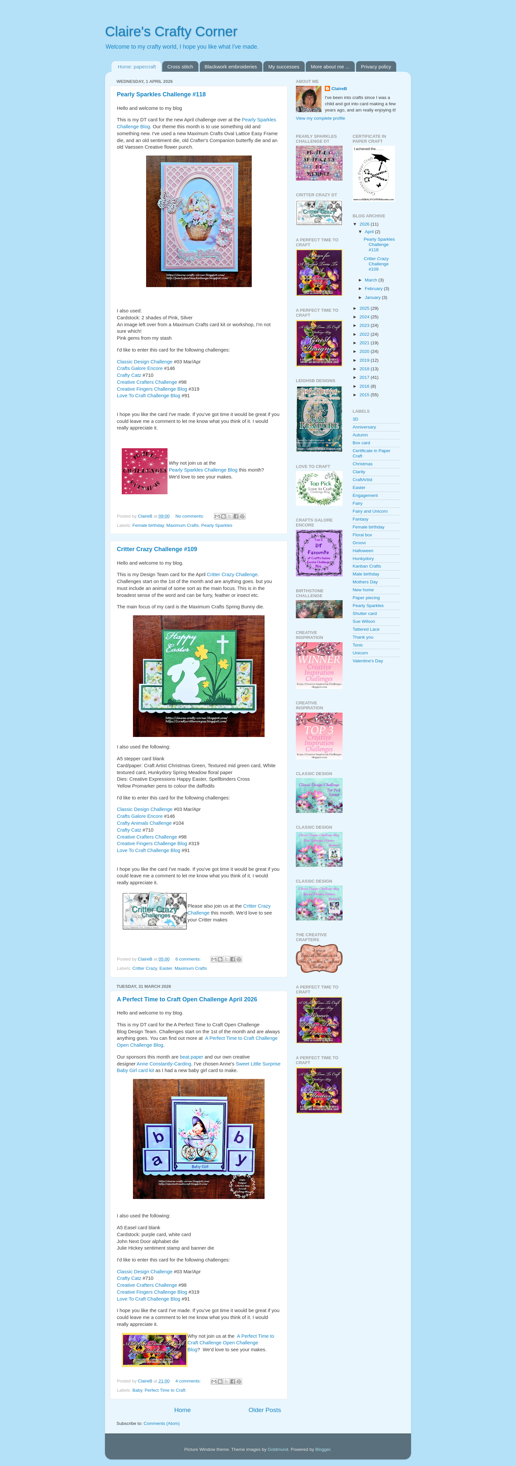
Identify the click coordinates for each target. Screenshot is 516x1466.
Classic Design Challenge (145, 361)
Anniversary (364, 427)
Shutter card (365, 613)
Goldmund (278, 1449)
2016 (365, 386)
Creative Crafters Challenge (147, 382)
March (371, 280)
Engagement (365, 495)
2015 (365, 394)
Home (182, 1409)
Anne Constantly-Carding (164, 1063)
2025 (365, 308)
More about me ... (330, 66)
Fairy (358, 503)
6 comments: (188, 959)
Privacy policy (376, 66)
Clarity (359, 471)
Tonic (358, 645)
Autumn (360, 434)
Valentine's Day (368, 660)
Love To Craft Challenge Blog (148, 395)
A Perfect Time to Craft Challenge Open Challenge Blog (231, 1343)
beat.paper (191, 1057)
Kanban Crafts (367, 566)
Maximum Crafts (183, 525)
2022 (365, 334)
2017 (365, 377)
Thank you (363, 637)
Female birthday (148, 525)
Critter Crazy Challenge (232, 574)
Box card (361, 442)
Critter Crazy (144, 968)
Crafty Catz (129, 375)
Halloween (363, 550)
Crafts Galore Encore (140, 368)
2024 (365, 316)
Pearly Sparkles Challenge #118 (161, 94)
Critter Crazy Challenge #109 (157, 549)
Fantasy (361, 519)
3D (355, 419)
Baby (137, 1390)
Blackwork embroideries (231, 66)
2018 (365, 368)
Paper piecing (366, 597)
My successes (283, 66)
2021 (365, 342)
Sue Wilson (364, 621)
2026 (365, 224)
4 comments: (188, 1381)
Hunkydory (363, 558)
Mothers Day (365, 581)
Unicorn (360, 652)
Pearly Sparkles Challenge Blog (203, 470)
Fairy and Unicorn (370, 511)
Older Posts (264, 1409)
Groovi (359, 542)
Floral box (362, 534)
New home (363, 589)
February (374, 288)
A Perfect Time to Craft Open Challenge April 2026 (187, 999)
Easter (166, 968)
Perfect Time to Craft (165, 1390)
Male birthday (366, 574)
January (373, 297)
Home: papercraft (137, 66)
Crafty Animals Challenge (144, 823)
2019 (365, 360)
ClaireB (339, 88)
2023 (365, 325)
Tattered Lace (366, 629)
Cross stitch (180, 66)
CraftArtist (363, 479)
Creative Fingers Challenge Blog (152, 389)
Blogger (322, 1449)
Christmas (363, 463)
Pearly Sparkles (216, 525)
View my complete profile (320, 118)
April (370, 231)
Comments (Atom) (162, 1423)
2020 (365, 351)
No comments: (190, 516)
